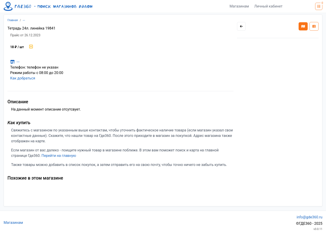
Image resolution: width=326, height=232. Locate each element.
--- (24, 20)
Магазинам (239, 6)
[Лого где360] (48, 6)
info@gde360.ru (309, 217)
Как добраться (22, 78)
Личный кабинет (268, 6)
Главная (12, 20)
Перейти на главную (58, 155)
